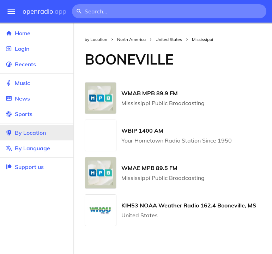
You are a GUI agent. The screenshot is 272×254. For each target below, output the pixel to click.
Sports (36, 114)
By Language (36, 148)
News (36, 98)
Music (36, 83)
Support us (25, 166)
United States (169, 39)
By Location (36, 132)
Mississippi (202, 39)
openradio (44, 11)
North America (131, 39)
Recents (36, 64)
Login (36, 48)
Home (36, 33)
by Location (96, 39)
